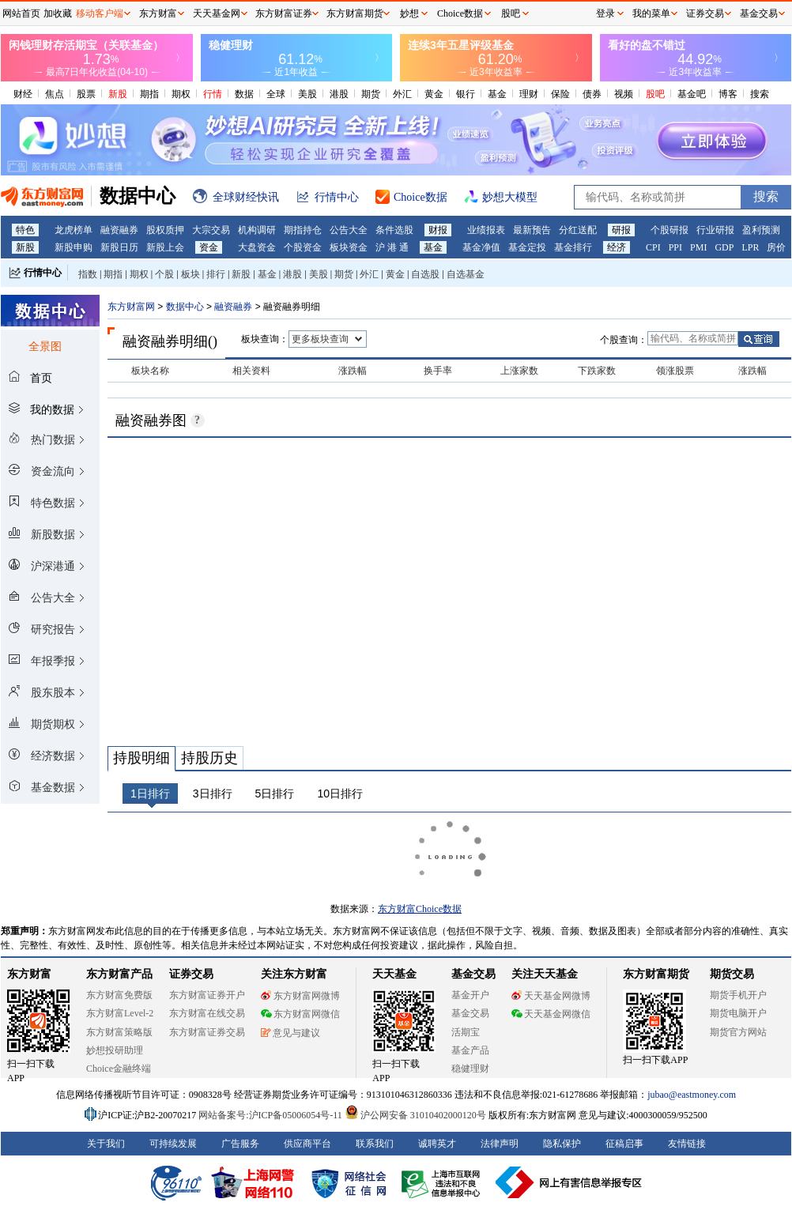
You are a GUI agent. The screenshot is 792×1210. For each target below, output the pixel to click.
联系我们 (375, 1143)
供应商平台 (307, 1143)
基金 (497, 94)
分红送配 (578, 230)
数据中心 (185, 306)
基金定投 (527, 247)
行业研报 (715, 230)
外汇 (402, 94)
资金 (208, 247)
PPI (675, 247)
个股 (164, 274)
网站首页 (21, 13)
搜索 (759, 94)
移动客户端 (99, 13)
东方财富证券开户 (207, 995)
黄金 (433, 94)
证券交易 (705, 13)
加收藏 (57, 13)
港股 (339, 94)
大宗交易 (211, 230)
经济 (616, 247)
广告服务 (240, 1143)
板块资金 (349, 247)
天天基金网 (216, 13)
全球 (275, 94)
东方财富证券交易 (207, 1032)
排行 (215, 274)
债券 (592, 94)
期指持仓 (303, 230)
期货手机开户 (738, 995)
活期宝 (465, 1032)
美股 (307, 94)
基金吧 (691, 94)
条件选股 (394, 230)
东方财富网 (131, 306)
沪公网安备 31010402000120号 (415, 1115)
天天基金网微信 (550, 1014)
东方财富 (29, 974)
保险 (560, 94)
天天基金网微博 (550, 995)
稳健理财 (470, 1068)
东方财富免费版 (119, 995)
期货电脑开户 (738, 1013)
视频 (623, 94)
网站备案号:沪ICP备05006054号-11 (271, 1115)
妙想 (409, 13)
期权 (181, 94)
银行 (465, 94)
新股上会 (165, 247)
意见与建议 (290, 1032)
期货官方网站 (738, 1032)
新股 (117, 94)
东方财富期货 (656, 974)
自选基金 (466, 274)
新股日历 (119, 247)
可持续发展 (173, 1143)
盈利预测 (761, 230)
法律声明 (500, 1143)
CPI (653, 247)
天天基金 (394, 974)
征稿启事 (624, 1143)
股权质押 (165, 230)
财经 (22, 94)
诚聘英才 (437, 1143)
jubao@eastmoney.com (691, 1094)
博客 (727, 94)
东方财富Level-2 (119, 1013)
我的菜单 (651, 13)
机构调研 (257, 230)
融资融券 (119, 230)
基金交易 (470, 1013)
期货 (370, 94)
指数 (87, 274)
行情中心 (43, 272)
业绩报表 (486, 230)
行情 (212, 94)
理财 (528, 94)
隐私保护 (562, 1143)
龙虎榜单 (73, 230)
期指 (149, 94)
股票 (86, 94)
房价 (776, 247)
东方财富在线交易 (207, 1013)
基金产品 (470, 1050)
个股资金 (303, 247)
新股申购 (73, 247)
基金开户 (470, 995)
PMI (698, 247)
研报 (621, 230)
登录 (605, 13)
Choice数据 (460, 13)
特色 (25, 230)
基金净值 (481, 247)
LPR (750, 247)
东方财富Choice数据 (420, 908)
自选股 (425, 274)
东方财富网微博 (300, 995)
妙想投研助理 (114, 1050)
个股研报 (669, 230)
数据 (244, 94)
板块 (190, 274)
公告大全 (349, 230)
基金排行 (573, 247)
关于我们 (106, 1143)
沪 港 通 (392, 247)
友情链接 (687, 1143)
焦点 (54, 94)
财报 (437, 230)
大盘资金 (257, 247)
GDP (724, 247)
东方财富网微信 (300, 1014)
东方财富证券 (283, 13)
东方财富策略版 (119, 1032)
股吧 (655, 94)
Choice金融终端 (118, 1068)
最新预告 (532, 230)
